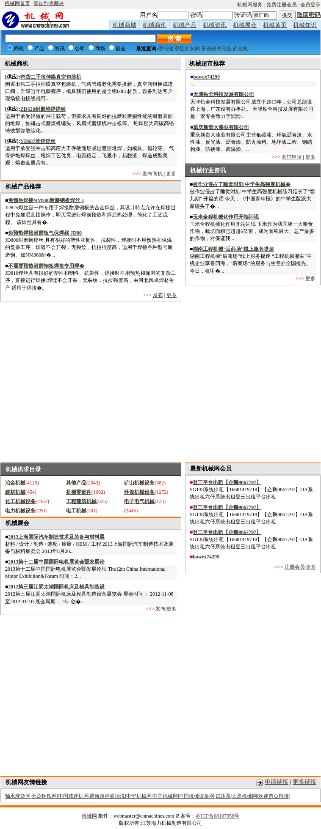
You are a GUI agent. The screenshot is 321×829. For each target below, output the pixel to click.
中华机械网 (139, 796)
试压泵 (223, 796)
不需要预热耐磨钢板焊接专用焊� (46, 266)
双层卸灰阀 (187, 49)
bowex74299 (206, 77)
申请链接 (276, 782)
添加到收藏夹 (48, 3)
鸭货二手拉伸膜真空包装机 (50, 77)
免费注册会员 (281, 5)
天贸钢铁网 (44, 796)
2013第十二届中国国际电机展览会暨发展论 (56, 562)
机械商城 (124, 25)
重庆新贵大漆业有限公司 (221, 127)
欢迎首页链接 (273, 796)
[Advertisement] (79, 382)
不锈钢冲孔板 (216, 49)
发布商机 (152, 174)
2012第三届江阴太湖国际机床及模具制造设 (56, 587)
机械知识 (305, 25)
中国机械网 (165, 796)
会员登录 (310, 5)
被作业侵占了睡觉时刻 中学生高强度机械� (242, 184)
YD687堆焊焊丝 (37, 141)
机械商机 (154, 25)
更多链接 (304, 782)
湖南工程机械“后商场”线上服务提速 (233, 249)
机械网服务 (250, 5)
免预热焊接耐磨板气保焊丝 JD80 (45, 233)
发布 (158, 295)
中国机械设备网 (196, 796)
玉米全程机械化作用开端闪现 (226, 217)
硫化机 (240, 49)
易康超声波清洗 (107, 796)
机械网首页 (17, 3)
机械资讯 (215, 25)
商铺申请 (292, 157)
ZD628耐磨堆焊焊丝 (43, 109)
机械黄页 (275, 25)
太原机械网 (244, 796)
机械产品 (184, 25)
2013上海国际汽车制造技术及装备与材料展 (56, 537)
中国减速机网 (73, 796)
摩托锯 (165, 49)
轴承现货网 (17, 796)
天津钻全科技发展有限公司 (223, 94)
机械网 (89, 816)
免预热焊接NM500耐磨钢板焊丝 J (46, 200)
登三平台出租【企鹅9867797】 (227, 482)
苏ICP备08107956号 (217, 816)
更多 (171, 174)
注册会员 (295, 567)
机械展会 (245, 25)
